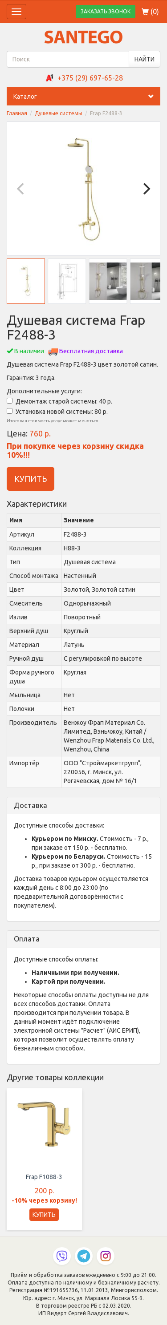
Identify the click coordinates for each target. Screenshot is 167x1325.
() (150, 12)
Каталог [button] (86, 96)
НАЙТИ (144, 59)
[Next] (145, 188)
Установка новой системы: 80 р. (57, 411)
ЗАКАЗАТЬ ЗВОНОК (105, 11)
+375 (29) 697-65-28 (90, 78)
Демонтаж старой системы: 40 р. (59, 401)
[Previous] (21, 188)
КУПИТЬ (30, 478)
